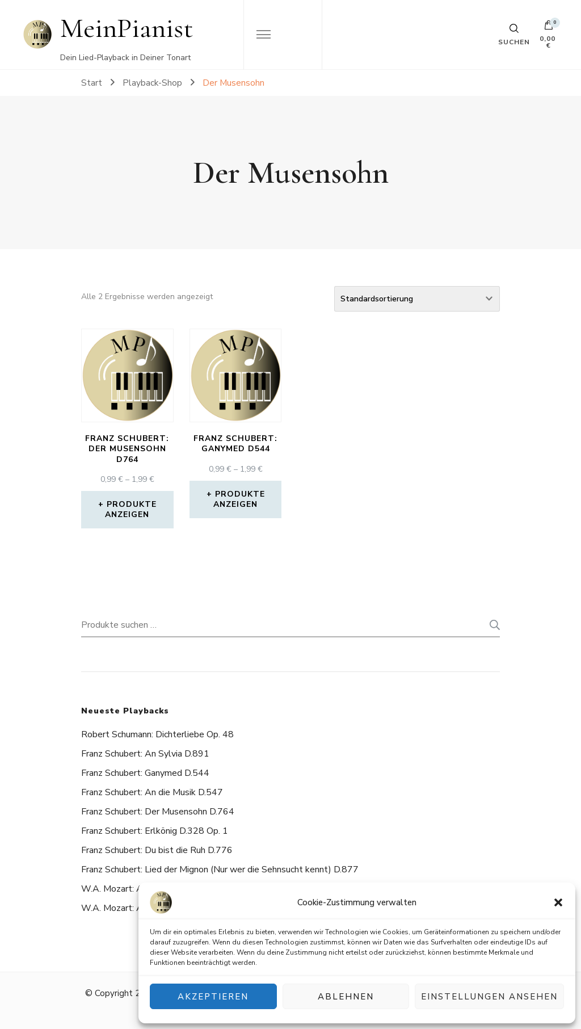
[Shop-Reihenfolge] (417, 299)
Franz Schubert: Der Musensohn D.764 (157, 811)
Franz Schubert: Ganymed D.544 (145, 773)
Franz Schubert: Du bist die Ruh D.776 (157, 850)
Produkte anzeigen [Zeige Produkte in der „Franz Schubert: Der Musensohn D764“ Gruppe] (131, 509)
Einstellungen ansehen (489, 996)
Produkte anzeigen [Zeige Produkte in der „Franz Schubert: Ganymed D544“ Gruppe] (239, 499)
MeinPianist (126, 28)
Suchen (491, 625)
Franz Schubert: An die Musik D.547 (152, 792)
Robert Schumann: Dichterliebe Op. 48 (157, 734)
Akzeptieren (213, 996)
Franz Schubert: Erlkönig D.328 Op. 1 (154, 831)
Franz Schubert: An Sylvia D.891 (145, 753)
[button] (558, 902)
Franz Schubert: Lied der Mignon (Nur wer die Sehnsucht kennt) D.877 (220, 869)
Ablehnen (346, 996)
